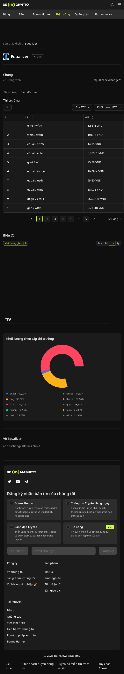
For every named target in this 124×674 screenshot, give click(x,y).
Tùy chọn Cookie (105, 666)
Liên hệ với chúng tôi (20, 629)
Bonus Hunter (42, 14)
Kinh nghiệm (53, 578)
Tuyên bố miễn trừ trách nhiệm (74, 666)
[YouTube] (18, 482)
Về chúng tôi (15, 572)
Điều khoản (9, 666)
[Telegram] (26, 482)
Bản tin (23, 14)
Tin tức (49, 572)
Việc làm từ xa (103, 14)
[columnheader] (53, 117)
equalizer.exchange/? (107, 80)
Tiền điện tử (52, 584)
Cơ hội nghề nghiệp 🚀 (22, 584)
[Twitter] (9, 482)
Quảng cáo (82, 14)
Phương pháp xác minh (22, 635)
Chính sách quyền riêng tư (38, 666)
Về (35, 92)
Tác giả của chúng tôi (21, 578)
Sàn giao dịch (12, 43)
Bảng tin (8, 14)
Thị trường (63, 14)
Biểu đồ (26, 92)
